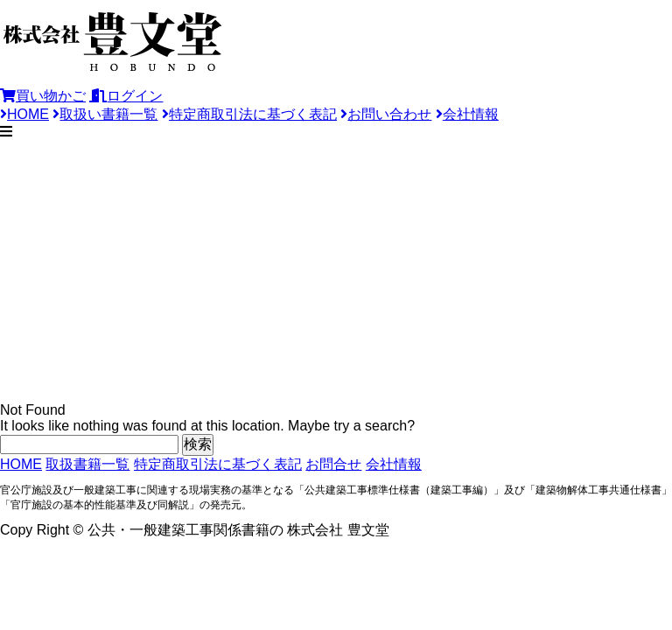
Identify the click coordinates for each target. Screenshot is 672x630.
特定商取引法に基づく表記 (249, 114)
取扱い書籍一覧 (105, 114)
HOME (24, 114)
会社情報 (467, 114)
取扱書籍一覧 (88, 464)
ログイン (126, 95)
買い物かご (43, 95)
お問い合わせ (385, 114)
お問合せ (333, 464)
